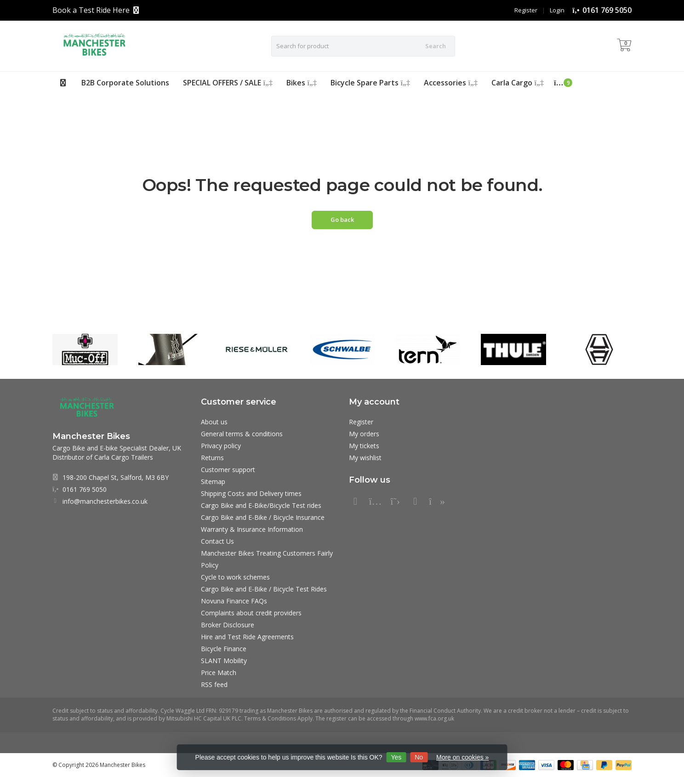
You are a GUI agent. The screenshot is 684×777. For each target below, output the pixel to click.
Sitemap (213, 481)
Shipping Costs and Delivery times (251, 493)
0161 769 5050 (607, 10)
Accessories (451, 83)
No (419, 757)
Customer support (228, 469)
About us (214, 421)
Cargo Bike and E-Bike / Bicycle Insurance (263, 517)
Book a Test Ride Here (91, 10)
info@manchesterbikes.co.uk (105, 501)
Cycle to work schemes (235, 577)
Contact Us (217, 541)
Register (525, 10)
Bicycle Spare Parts (370, 83)
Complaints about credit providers (251, 612)
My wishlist (365, 457)
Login (557, 10)
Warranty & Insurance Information (252, 529)
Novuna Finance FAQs (234, 601)
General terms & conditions (242, 433)
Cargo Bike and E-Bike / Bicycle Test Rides (264, 589)
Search (435, 46)
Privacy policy (221, 445)
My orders (364, 433)
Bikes (301, 83)
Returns (212, 457)
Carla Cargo (517, 83)
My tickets (364, 445)
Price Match (218, 672)
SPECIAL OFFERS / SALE (228, 83)
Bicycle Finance (223, 648)
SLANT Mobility (224, 660)
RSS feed (214, 684)
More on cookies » (462, 757)
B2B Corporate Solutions (125, 83)
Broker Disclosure (227, 624)
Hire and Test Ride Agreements (247, 636)
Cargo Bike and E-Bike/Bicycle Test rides (261, 505)
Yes (396, 757)
